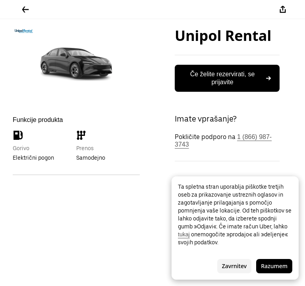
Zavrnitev (234, 266)
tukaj (184, 234)
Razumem (274, 266)
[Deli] (282, 9)
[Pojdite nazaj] (25, 9)
